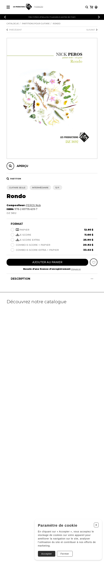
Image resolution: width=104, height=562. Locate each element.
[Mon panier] (91, 7)
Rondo (56, 23)
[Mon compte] (96, 7)
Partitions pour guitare (36, 23)
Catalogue (13, 23)
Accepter (46, 553)
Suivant (91, 29)
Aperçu (22, 166)
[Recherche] (86, 7)
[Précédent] (5, 17)
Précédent (14, 29)
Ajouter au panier (47, 262)
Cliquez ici (76, 269)
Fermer (65, 553)
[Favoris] (93, 262)
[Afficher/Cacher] (92, 278)
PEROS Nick (33, 205)
